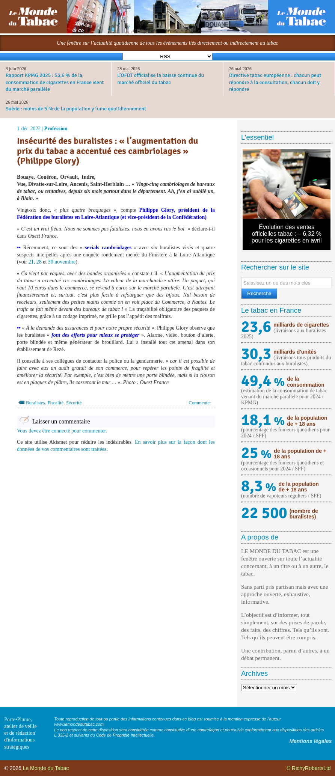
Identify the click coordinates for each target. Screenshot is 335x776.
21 (31, 262)
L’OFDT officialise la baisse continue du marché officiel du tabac (160, 78)
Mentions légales (310, 741)
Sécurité (73, 402)
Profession (56, 128)
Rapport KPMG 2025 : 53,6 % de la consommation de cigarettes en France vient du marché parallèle (55, 82)
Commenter (200, 402)
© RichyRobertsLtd (309, 768)
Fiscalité (55, 402)
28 (39, 262)
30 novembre (61, 262)
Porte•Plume (17, 719)
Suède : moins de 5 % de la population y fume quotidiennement (76, 108)
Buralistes (35, 402)
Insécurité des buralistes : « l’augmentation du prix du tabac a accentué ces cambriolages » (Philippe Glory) (107, 151)
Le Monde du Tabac (46, 768)
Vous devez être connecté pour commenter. (62, 431)
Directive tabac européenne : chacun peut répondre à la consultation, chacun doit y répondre (275, 82)
